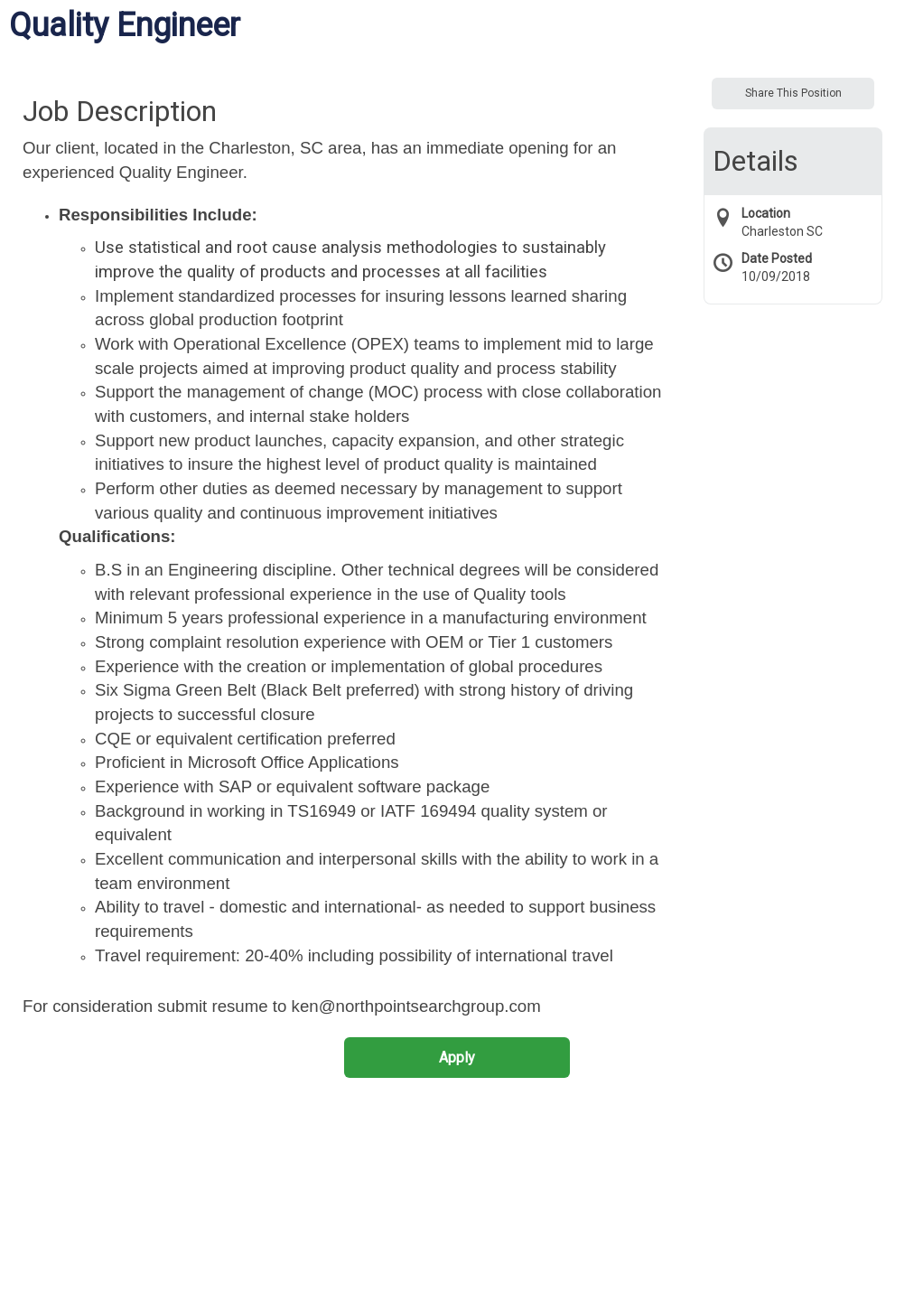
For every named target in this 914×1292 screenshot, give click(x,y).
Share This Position (793, 93)
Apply (457, 1057)
